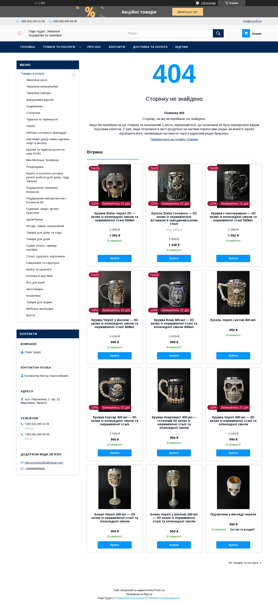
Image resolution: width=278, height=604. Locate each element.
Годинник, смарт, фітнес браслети (42, 210)
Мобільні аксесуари (39, 308)
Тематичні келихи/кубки (42, 86)
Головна (27, 47)
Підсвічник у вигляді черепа (233, 514)
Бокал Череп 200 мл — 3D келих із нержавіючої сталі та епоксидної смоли (114, 518)
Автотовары (34, 289)
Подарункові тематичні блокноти (42, 189)
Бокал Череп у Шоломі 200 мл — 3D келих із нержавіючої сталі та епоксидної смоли (174, 518)
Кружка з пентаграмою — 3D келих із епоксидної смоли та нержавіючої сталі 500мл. (233, 217)
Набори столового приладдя (46, 132)
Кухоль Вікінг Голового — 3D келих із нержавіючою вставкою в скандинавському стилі (174, 218)
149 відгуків (208, 3)
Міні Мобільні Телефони (42, 160)
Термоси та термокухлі (42, 119)
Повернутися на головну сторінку (174, 139)
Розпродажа (34, 166)
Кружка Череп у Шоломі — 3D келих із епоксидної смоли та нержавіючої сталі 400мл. (114, 323)
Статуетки (33, 112)
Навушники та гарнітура (42, 262)
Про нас (94, 47)
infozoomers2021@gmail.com (44, 462)
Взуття (30, 315)
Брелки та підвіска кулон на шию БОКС (45, 151)
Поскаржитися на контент (129, 598)
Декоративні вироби (40, 99)
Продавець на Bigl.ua (139, 594)
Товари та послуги (59, 47)
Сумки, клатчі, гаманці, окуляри (41, 247)
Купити (114, 258)
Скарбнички (34, 106)
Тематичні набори (38, 93)
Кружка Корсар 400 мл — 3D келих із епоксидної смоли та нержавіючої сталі (114, 421)
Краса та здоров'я (38, 269)
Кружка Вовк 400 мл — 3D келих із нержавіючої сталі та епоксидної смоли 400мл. (174, 323)
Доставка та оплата (150, 47)
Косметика (33, 295)
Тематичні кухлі (36, 80)
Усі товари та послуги (243, 562)
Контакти (117, 47)
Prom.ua (159, 590)
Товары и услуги (32, 73)
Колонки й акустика (39, 276)
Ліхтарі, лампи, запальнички (45, 226)
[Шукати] (218, 33)
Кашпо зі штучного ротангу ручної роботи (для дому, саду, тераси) (48, 177)
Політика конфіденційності (163, 598)
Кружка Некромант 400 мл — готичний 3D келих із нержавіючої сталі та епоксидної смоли (174, 422)
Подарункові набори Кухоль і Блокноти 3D (46, 200)
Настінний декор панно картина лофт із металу (47, 141)
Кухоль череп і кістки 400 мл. (233, 320)
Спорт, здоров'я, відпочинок (45, 256)
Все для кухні (35, 282)
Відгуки (181, 47)
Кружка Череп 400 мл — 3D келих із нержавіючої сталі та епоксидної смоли (233, 421)
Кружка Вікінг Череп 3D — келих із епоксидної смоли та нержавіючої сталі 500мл (114, 217)
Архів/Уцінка (34, 219)
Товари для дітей (38, 239)
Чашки (30, 126)
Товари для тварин (39, 302)
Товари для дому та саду (44, 232)
